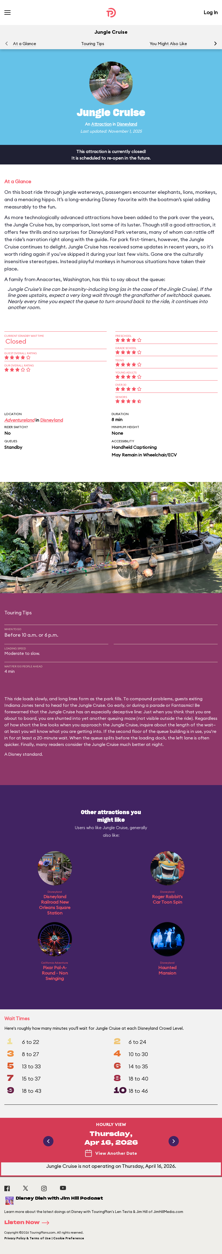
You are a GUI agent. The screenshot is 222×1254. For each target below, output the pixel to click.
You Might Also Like (168, 43)
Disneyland (127, 124)
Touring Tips (92, 43)
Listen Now (28, 1222)
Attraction (101, 124)
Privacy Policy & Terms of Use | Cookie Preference (44, 1238)
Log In (211, 12)
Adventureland (19, 420)
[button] (215, 43)
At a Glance (24, 43)
